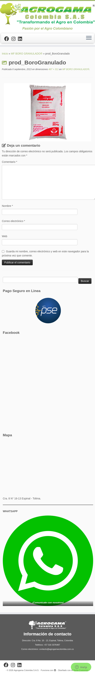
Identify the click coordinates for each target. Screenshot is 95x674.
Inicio (5, 53)
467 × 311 (53, 69)
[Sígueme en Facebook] (7, 38)
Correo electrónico (13, 221)
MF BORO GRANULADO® (26, 53)
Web (4, 236)
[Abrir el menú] (89, 38)
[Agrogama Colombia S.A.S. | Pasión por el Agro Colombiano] (47, 14)
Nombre (7, 205)
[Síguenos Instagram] (14, 38)
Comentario (9, 161)
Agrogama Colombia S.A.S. (26, 670)
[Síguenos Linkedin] (21, 38)
